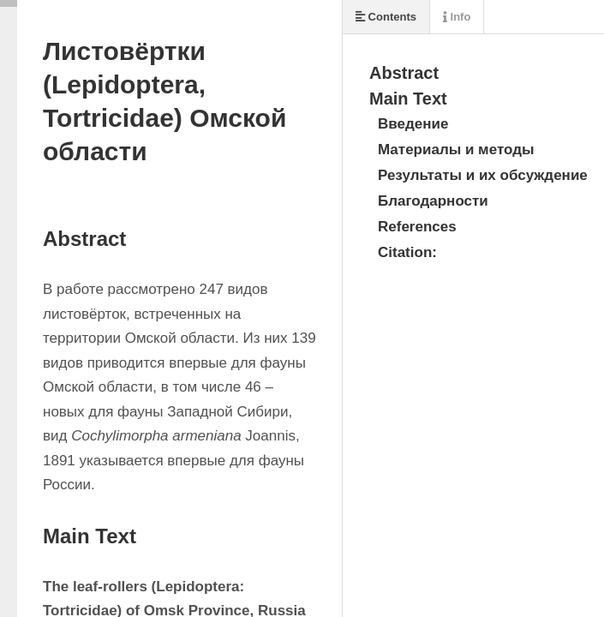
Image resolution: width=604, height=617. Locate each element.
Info (456, 16)
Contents (386, 16)
